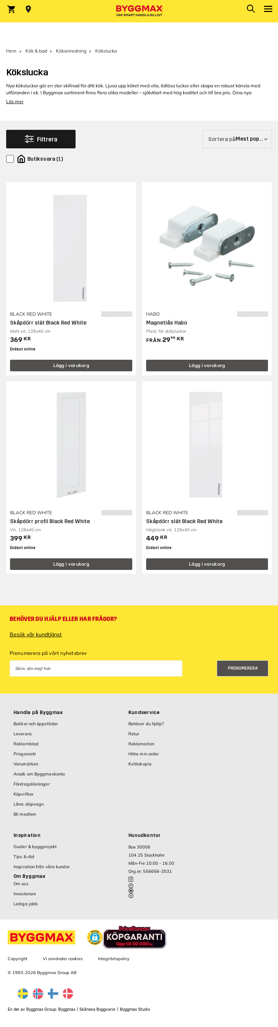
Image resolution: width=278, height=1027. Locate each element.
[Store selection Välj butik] (28, 9)
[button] (95, 937)
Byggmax (66, 1009)
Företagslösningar (31, 784)
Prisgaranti (24, 754)
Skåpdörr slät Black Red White (48, 323)
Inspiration (26, 835)
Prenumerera (243, 668)
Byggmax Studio (135, 1009)
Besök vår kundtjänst (36, 634)
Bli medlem (24, 814)
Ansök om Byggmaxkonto (39, 774)
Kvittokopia (140, 764)
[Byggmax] (139, 11)
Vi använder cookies (63, 958)
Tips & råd (23, 856)
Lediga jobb (25, 903)
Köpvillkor (23, 794)
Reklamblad (26, 743)
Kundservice (144, 712)
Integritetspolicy (114, 958)
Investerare (24, 893)
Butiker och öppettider (35, 723)
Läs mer (15, 101)
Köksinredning (71, 51)
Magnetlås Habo (166, 323)
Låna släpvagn (28, 804)
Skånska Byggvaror (97, 1009)
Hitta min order (143, 754)
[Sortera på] (237, 139)
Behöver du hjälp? (146, 723)
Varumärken (25, 764)
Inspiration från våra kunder (41, 866)
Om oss (20, 883)
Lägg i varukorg (71, 365)
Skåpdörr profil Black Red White (50, 521)
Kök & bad (36, 51)
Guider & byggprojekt (35, 846)
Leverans (22, 733)
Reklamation (141, 743)
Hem (11, 51)
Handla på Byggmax (38, 712)
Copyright (17, 958)
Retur (134, 733)
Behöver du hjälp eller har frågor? (63, 619)
